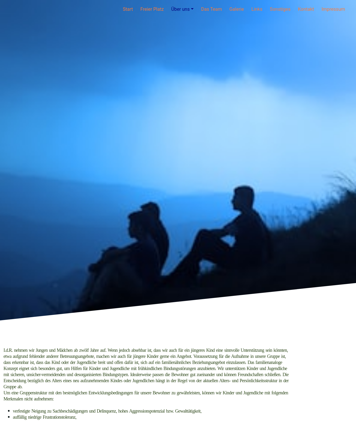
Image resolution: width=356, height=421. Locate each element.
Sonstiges (280, 9)
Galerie (236, 9)
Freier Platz (152, 9)
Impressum (333, 9)
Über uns (180, 9)
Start (128, 9)
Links (256, 9)
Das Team (211, 9)
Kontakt (306, 9)
